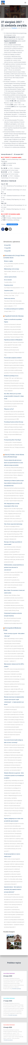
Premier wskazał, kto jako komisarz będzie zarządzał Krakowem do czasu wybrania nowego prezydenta (13, 463)
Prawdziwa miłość (8, 285)
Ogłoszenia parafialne (12, 224)
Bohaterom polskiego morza (11, 375)
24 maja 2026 (7, 245)
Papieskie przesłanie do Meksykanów (13, 339)
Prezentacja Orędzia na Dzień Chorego (13, 422)
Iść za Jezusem (8, 279)
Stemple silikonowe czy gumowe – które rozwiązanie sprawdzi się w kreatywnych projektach (14, 775)
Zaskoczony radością (9, 298)
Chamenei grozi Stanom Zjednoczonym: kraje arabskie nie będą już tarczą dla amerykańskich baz (14, 483)
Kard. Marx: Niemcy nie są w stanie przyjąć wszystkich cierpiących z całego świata (14, 396)
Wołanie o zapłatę (8, 261)
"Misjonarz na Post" (9, 409)
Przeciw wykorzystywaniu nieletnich (13, 357)
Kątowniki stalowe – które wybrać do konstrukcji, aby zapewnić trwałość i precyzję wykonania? (13, 889)
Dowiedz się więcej (16, 988)
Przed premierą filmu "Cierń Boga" (12, 439)
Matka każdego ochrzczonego (11, 269)
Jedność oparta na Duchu (10, 276)
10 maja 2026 (7, 250)
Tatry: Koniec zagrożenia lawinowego (13, 524)
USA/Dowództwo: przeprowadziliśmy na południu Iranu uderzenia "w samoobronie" (14, 567)
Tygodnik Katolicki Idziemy (14, 316)
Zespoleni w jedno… (9, 290)
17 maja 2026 (7, 248)
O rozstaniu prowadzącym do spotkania (14, 308)
